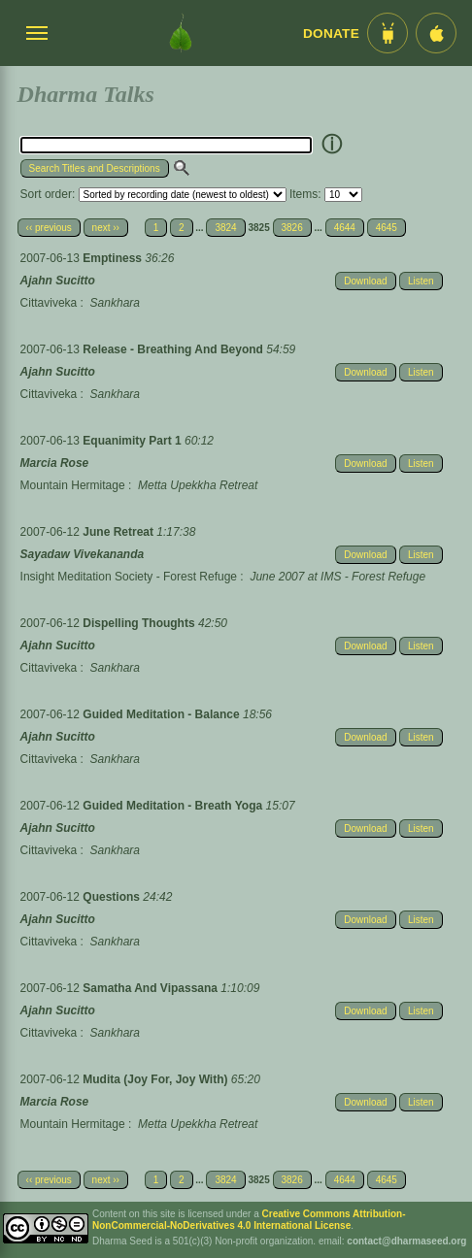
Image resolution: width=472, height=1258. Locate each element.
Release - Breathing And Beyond (174, 349)
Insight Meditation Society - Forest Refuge (128, 576)
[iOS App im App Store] (436, 33)
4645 (386, 227)
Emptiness (114, 258)
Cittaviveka (49, 303)
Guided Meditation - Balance (163, 714)
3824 (225, 227)
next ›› (105, 227)
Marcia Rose (54, 463)
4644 (344, 227)
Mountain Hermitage (72, 485)
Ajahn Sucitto (57, 280)
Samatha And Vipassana (151, 988)
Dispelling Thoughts (140, 623)
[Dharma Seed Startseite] (180, 33)
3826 (292, 227)
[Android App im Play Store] (387, 33)
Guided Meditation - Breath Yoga (174, 805)
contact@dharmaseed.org (406, 1241)
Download (365, 281)
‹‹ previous (49, 227)
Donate (331, 33)
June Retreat (119, 532)
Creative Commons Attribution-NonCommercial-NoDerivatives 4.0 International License (249, 1219)
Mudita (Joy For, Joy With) (157, 1079)
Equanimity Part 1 (134, 440)
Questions (113, 897)
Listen (421, 281)
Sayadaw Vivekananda (82, 554)
